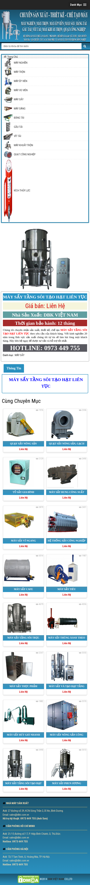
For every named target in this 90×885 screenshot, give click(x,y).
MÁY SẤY (19, 355)
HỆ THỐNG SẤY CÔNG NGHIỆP (66, 540)
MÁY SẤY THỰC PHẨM (23, 686)
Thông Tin (13, 368)
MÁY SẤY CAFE (23, 589)
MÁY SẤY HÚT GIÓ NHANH (23, 734)
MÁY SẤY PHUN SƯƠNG (66, 783)
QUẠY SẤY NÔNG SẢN (23, 443)
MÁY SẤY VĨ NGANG (23, 540)
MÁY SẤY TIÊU (67, 589)
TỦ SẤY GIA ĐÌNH (23, 492)
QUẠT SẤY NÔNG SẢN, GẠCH (66, 443)
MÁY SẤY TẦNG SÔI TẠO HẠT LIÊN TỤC (46, 382)
